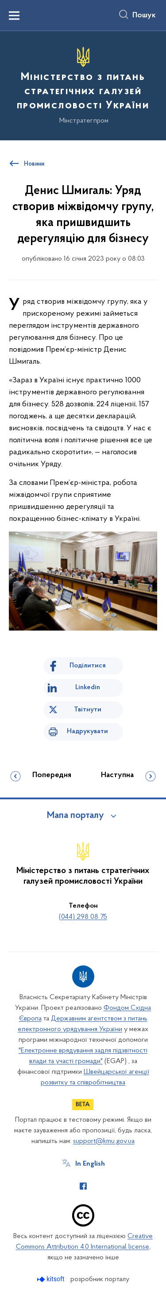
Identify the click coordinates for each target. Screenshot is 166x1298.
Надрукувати (87, 731)
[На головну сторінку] (83, 84)
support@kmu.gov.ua (104, 1141)
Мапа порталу (75, 816)
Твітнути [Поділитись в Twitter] (87, 709)
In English (90, 1163)
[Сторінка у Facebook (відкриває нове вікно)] (83, 1186)
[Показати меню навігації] (14, 15)
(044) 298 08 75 (83, 917)
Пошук (144, 16)
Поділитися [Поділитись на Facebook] (87, 665)
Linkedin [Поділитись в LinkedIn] (87, 687)
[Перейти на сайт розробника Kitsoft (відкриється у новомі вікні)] (51, 1279)
